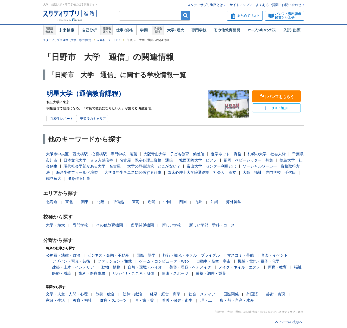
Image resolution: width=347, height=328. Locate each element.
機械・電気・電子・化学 (259, 261)
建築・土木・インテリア (73, 267)
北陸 (100, 202)
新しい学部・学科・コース (212, 225)
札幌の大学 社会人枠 (267, 154)
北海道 (51, 202)
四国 (183, 202)
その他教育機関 (227, 30)
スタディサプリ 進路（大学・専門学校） (68, 40)
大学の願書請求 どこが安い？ (153, 166)
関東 (85, 202)
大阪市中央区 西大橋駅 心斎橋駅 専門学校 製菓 (91, 154)
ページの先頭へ (291, 322)
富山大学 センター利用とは (211, 166)
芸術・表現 (275, 294)
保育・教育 (277, 267)
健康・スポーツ (175, 273)
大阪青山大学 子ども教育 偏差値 (173, 154)
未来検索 (66, 30)
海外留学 (233, 202)
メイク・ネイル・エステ (239, 267)
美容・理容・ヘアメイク (190, 267)
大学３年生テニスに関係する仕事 (132, 172)
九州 (198, 202)
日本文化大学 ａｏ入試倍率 (88, 160)
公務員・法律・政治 (63, 255)
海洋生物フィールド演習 (77, 172)
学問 (144, 30)
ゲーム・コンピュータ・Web (164, 261)
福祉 (298, 267)
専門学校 (199, 30)
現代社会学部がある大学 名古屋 (92, 166)
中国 (167, 202)
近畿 (151, 202)
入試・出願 (292, 30)
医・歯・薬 (144, 300)
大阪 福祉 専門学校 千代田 (269, 172)
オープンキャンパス (262, 30)
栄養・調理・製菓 (211, 273)
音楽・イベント (274, 255)
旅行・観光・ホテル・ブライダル (191, 255)
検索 (185, 15)
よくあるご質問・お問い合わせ (278, 5)
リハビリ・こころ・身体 (133, 273)
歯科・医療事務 (92, 273)
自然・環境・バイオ (145, 267)
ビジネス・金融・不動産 (108, 255)
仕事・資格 (124, 30)
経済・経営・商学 (165, 294)
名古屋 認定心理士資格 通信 (146, 160)
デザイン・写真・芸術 (71, 261)
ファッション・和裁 (115, 261)
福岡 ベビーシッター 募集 (248, 160)
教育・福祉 (82, 300)
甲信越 (118, 202)
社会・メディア (202, 294)
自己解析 (89, 30)
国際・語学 (145, 255)
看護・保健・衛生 (177, 300)
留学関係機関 (142, 225)
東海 (136, 202)
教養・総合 (105, 294)
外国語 (252, 294)
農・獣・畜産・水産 (237, 300)
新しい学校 (171, 225)
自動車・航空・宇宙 (213, 261)
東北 (69, 202)
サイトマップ (239, 5)
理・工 (206, 300)
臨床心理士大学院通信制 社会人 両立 (202, 172)
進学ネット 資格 (226, 154)
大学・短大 (176, 30)
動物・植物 (110, 267)
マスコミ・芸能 (240, 255)
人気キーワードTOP (109, 40)
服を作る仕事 (78, 178)
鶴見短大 (53, 178)
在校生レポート (61, 119)
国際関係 (231, 294)
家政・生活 (55, 300)
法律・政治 (132, 294)
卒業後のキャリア (93, 119)
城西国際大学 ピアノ (198, 160)
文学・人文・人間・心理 (67, 294)
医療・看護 (61, 273)
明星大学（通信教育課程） (85, 93)
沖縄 (214, 202)
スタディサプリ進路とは (205, 5)
